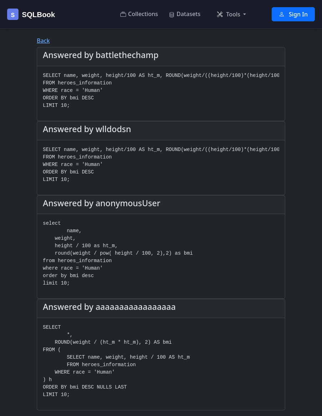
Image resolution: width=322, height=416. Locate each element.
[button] (231, 14)
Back (43, 41)
